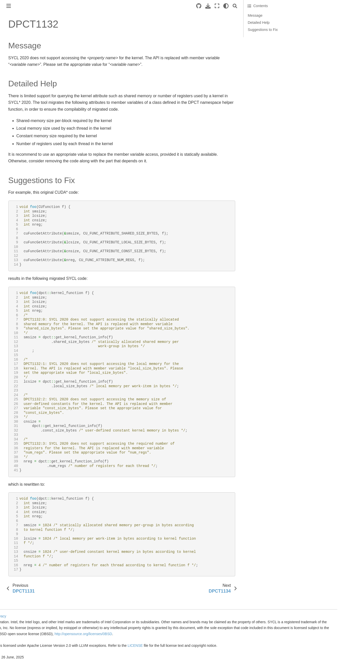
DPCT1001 (21, 132)
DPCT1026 (21, 333)
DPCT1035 (21, 406)
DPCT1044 (21, 478)
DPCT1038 (21, 430)
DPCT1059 (21, 599)
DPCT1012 (21, 221)
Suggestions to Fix (288, 30)
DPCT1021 (21, 293)
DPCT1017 (21, 261)
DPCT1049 (21, 518)
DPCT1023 (21, 309)
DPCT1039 (21, 438)
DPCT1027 (21, 341)
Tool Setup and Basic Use (25, 78)
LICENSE (228, 645)
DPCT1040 (21, 446)
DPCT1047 (21, 502)
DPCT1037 (21, 422)
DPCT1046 (21, 494)
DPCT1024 (21, 317)
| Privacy (91, 610)
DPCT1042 (21, 462)
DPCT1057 (21, 583)
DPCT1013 (21, 229)
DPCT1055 (21, 567)
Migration (11, 86)
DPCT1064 (21, 639)
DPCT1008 (21, 189)
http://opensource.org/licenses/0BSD (114, 634)
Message (280, 15)
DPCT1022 (21, 301)
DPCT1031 (21, 374)
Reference (13, 94)
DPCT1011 (21, 213)
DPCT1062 (21, 623)
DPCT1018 (21, 269)
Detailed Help (284, 23)
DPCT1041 (21, 454)
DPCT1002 (21, 140)
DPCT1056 (21, 575)
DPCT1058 (21, 591)
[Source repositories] (224, 6)
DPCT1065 (21, 647)
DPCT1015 (21, 245)
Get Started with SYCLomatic (27, 49)
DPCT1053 (21, 551)
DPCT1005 (21, 164)
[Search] (260, 6)
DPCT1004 (21, 156)
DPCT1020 (21, 285)
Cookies (77, 610)
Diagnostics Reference (27, 116)
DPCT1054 (21, 559)
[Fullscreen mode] (242, 6)
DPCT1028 (21, 349)
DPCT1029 (21, 358)
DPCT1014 (21, 237)
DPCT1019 (21, 277)
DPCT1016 (21, 253)
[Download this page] (233, 6)
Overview (11, 70)
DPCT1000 (21, 124)
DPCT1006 (21, 172)
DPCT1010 (21, 205)
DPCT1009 (21, 197)
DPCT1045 (21, 486)
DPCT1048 (21, 510)
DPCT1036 (21, 414)
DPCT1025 (21, 325)
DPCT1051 (21, 535)
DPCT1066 (21, 655)
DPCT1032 (21, 382)
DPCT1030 (21, 366)
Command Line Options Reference (27, 105)
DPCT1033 (21, 390)
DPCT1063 (21, 631)
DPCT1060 (21, 607)
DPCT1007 (21, 181)
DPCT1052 (21, 542)
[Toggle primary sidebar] (76, 6)
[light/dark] (251, 6)
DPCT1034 (21, 398)
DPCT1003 (21, 148)
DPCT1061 (21, 615)
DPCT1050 (21, 526)
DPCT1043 (21, 470)
